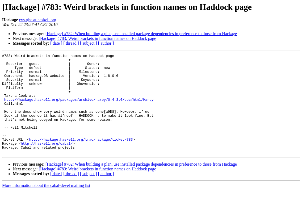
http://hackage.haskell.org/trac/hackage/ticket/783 (81, 156)
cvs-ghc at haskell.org (37, 20)
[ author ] (106, 43)
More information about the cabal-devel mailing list (46, 205)
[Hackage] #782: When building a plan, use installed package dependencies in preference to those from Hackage (141, 33)
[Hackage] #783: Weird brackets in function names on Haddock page (97, 38)
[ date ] (56, 43)
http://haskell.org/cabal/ (47, 161)
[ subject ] (88, 43)
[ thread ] (71, 43)
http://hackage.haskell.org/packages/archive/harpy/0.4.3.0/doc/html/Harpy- (80, 109)
